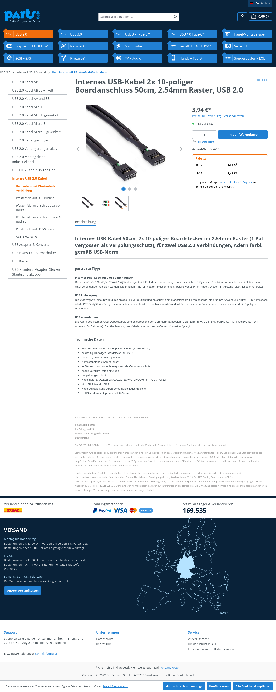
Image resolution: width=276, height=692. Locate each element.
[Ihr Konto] (242, 16)
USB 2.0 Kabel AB (25, 82)
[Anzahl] (204, 134)
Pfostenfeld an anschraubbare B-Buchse (38, 219)
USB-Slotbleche (26, 236)
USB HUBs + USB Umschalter (34, 253)
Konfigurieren (219, 686)
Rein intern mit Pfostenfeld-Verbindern (35, 188)
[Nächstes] (181, 148)
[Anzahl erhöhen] (212, 134)
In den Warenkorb (243, 134)
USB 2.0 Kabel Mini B (27, 107)
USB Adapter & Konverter (31, 244)
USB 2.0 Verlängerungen (30, 140)
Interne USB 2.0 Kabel (29, 178)
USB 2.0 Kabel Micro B (28, 123)
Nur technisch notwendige (183, 686)
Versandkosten (170, 667)
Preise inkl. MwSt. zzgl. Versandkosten (218, 116)
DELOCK (262, 80)
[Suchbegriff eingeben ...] (134, 17)
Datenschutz (104, 639)
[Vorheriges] (78, 148)
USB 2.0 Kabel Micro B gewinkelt (36, 132)
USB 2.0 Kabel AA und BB (31, 98)
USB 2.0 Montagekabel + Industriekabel (30, 159)
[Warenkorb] (260, 16)
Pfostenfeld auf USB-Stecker (35, 229)
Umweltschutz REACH (202, 644)
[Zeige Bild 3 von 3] (135, 189)
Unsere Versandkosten (23, 590)
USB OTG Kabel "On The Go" (33, 170)
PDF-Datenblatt (203, 141)
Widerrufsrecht (198, 639)
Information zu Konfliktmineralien (211, 649)
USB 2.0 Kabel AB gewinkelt (32, 90)
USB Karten (21, 261)
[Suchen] (174, 17)
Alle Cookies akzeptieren (252, 686)
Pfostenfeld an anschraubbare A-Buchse (38, 208)
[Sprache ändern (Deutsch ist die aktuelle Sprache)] (260, 3)
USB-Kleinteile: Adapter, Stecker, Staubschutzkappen (36, 272)
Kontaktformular (46, 653)
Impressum (104, 644)
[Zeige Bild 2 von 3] (129, 189)
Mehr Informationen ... (115, 686)
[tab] (85, 222)
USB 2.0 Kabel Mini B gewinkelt (35, 115)
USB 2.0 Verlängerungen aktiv (34, 148)
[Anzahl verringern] (196, 134)
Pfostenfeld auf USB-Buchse (35, 198)
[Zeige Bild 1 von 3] (123, 189)
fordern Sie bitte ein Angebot (236, 182)
